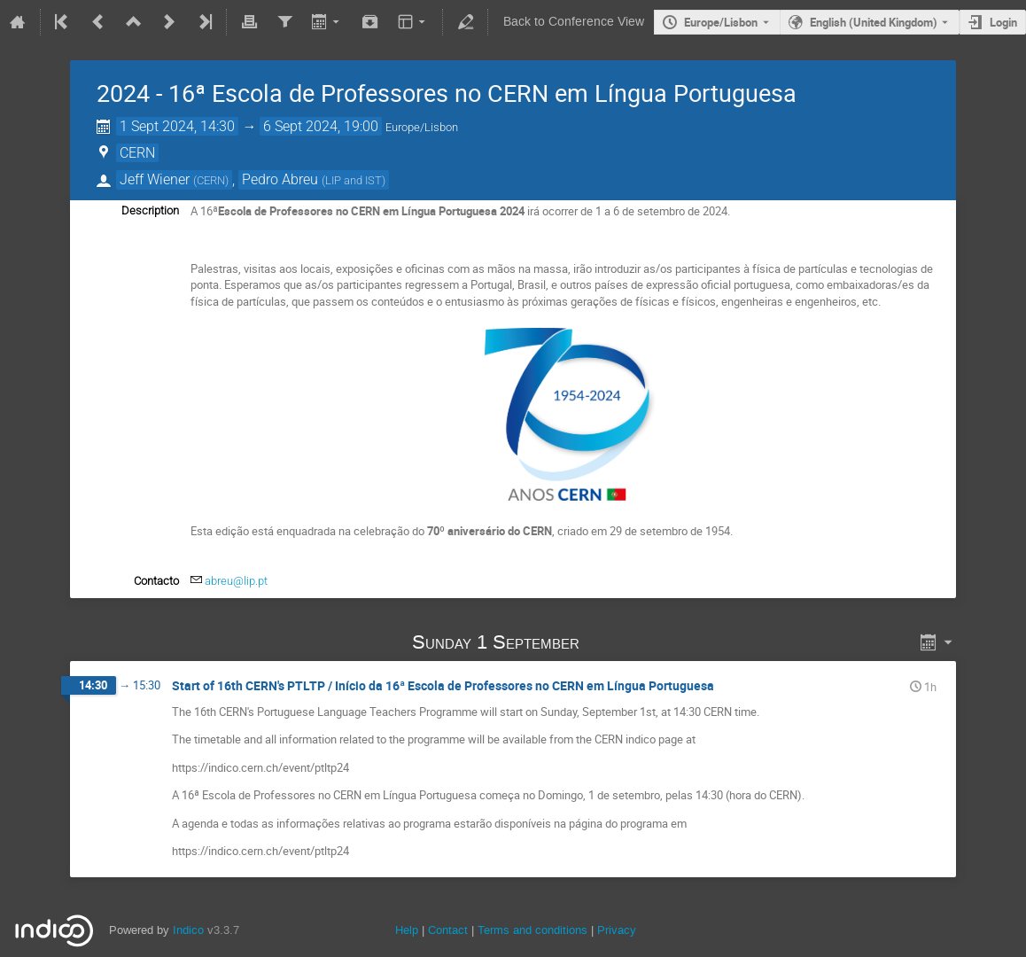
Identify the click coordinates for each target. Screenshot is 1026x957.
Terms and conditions (532, 930)
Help (406, 930)
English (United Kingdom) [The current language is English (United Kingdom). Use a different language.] (873, 22)
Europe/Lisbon (721, 22)
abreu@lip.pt (236, 580)
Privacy (616, 930)
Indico (188, 930)
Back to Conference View (573, 21)
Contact (448, 930)
